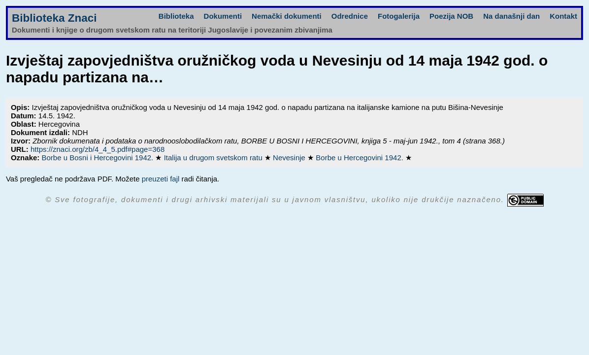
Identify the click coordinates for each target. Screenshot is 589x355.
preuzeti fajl (161, 179)
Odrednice (349, 16)
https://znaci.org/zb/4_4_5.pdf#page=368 (97, 149)
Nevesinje (290, 157)
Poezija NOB (451, 16)
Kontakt (563, 16)
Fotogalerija (399, 16)
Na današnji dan (511, 16)
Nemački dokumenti (287, 16)
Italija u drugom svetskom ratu (214, 157)
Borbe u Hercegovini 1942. (360, 157)
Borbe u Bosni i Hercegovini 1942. (98, 157)
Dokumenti (223, 16)
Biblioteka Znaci (54, 18)
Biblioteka (176, 16)
